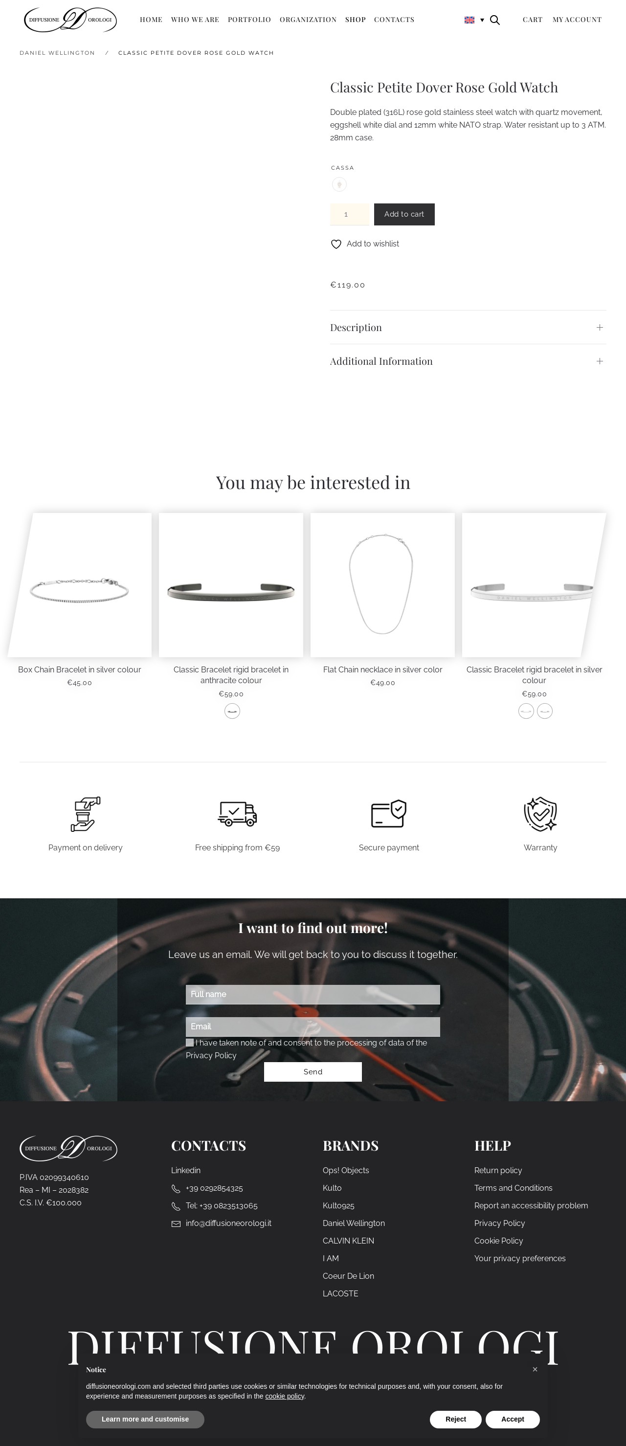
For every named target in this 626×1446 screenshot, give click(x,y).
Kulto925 (339, 1206)
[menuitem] (474, 19)
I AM (331, 1259)
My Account (577, 19)
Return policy (498, 1171)
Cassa (343, 167)
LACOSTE (340, 1294)
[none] (474, 19)
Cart (533, 19)
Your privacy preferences (520, 1259)
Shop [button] (355, 19)
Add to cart (404, 214)
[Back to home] (70, 19)
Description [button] (356, 327)
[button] (535, 1369)
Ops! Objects (346, 1171)
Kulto (332, 1188)
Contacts (394, 19)
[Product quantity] (349, 214)
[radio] (339, 184)
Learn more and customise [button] (145, 1419)
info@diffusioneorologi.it (228, 1223)
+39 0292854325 (214, 1188)
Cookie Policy (498, 1241)
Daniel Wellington (354, 1223)
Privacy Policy (211, 1055)
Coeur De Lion (348, 1276)
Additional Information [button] (381, 360)
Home (151, 19)
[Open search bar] (495, 19)
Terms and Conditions (513, 1188)
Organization (308, 19)
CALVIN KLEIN (348, 1241)
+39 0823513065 (229, 1206)
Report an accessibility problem (531, 1206)
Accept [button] (512, 1419)
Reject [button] (456, 1419)
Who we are (195, 19)
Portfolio (249, 19)
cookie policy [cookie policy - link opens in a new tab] (285, 1396)
